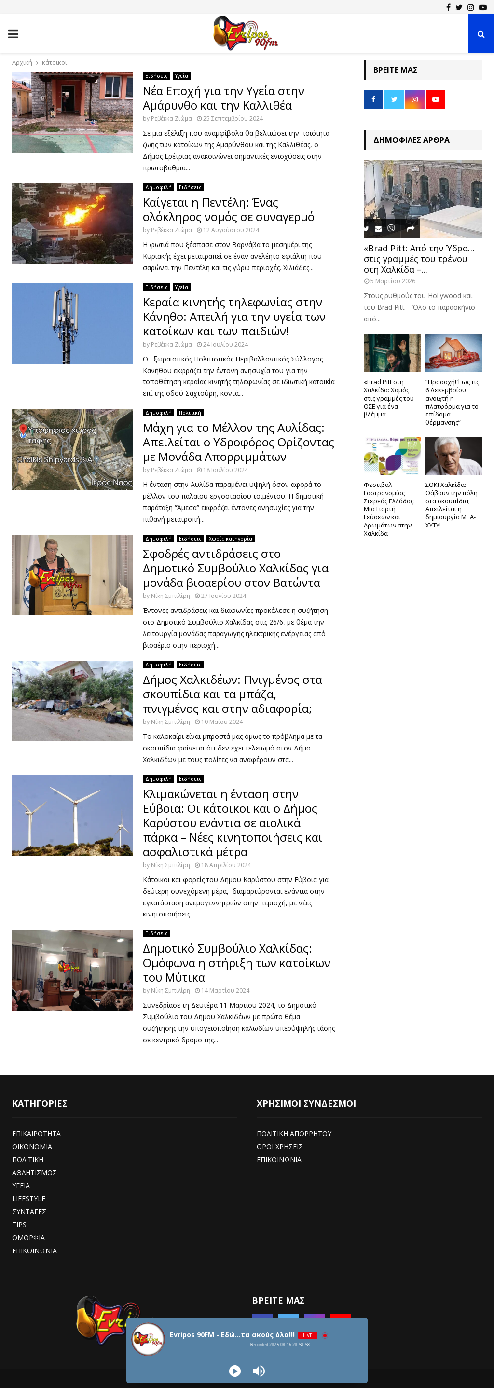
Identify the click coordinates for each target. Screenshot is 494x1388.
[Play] (235, 1371)
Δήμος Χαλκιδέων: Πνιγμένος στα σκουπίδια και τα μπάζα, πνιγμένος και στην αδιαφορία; (232, 693)
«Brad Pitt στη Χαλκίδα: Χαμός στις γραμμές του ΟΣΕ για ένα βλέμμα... (389, 397)
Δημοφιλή (158, 187)
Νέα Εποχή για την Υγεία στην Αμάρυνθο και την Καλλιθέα (223, 98)
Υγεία (181, 75)
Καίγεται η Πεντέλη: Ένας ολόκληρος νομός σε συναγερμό (229, 209)
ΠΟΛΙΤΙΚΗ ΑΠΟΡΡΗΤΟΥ (294, 1133)
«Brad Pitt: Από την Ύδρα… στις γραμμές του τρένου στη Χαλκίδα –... (419, 258)
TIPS (19, 1224)
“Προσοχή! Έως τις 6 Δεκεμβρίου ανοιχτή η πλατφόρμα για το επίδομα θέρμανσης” (452, 402)
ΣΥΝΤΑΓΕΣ (29, 1211)
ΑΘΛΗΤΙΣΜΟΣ (34, 1172)
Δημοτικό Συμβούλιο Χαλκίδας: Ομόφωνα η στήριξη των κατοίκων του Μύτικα (236, 962)
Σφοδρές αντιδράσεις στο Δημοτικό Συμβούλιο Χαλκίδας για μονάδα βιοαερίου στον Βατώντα (236, 567)
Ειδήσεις (156, 75)
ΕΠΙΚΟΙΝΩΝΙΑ (34, 1250)
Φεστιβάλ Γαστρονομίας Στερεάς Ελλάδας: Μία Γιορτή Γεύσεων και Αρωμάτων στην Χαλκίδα (389, 509)
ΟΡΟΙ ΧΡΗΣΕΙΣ (280, 1146)
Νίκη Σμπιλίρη (170, 596)
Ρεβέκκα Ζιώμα (171, 118)
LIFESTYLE (28, 1198)
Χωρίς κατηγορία (230, 538)
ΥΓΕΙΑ (21, 1185)
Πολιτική (190, 412)
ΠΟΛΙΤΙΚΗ (27, 1159)
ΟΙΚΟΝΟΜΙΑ (32, 1146)
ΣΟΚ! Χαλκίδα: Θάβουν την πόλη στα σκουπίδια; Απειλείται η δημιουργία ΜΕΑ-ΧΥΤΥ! (451, 504)
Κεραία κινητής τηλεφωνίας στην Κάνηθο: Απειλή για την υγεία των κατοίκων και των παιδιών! (234, 316)
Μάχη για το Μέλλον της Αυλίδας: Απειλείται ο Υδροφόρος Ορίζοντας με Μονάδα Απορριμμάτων (238, 441)
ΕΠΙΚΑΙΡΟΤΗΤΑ (36, 1133)
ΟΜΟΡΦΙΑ (28, 1237)
